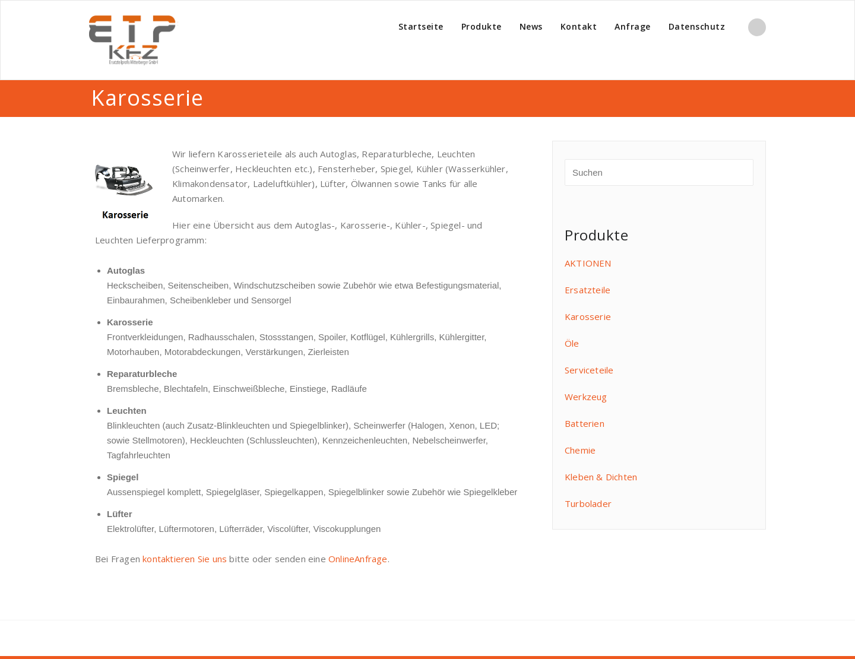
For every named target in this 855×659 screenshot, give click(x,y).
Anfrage (633, 26)
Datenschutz (697, 26)
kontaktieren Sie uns (184, 559)
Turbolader (588, 503)
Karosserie (588, 316)
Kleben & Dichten (601, 477)
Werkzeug (586, 397)
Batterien (584, 423)
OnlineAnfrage (358, 559)
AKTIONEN (588, 263)
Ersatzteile (587, 290)
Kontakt (578, 26)
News (531, 26)
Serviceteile (589, 370)
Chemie (580, 450)
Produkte (481, 26)
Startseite (421, 26)
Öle (572, 343)
